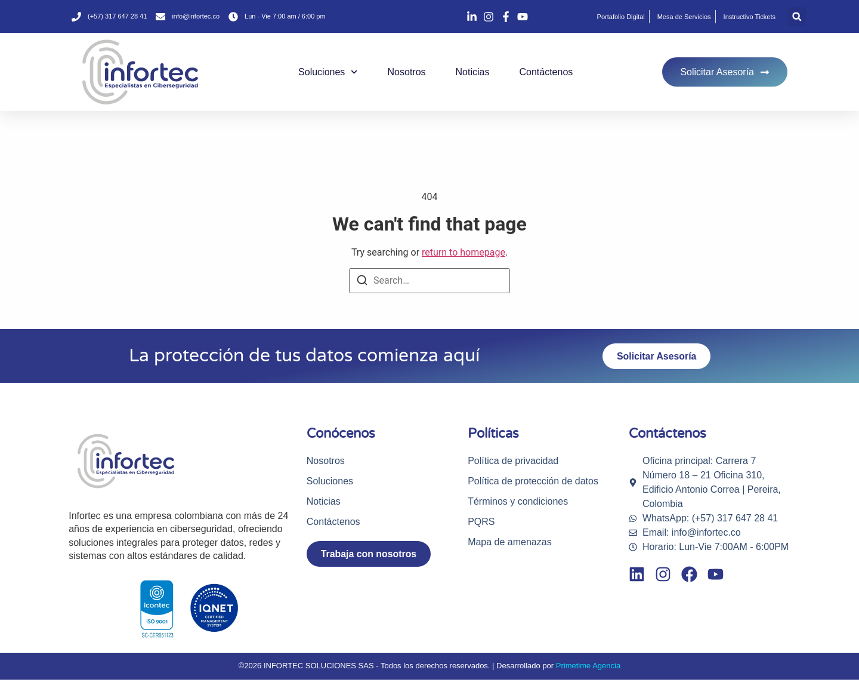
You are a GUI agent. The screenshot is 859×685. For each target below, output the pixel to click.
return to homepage (463, 252)
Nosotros (407, 72)
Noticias (473, 72)
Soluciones (327, 72)
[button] (796, 16)
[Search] (362, 282)
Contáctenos (546, 72)
